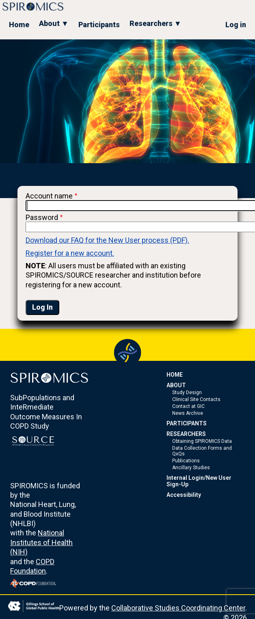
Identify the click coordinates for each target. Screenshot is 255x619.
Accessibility (183, 495)
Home (19, 24)
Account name (49, 196)
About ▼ (54, 23)
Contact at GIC (188, 406)
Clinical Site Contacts (196, 399)
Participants (99, 24)
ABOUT (176, 385)
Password (42, 217)
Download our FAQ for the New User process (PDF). (107, 240)
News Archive (187, 413)
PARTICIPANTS (186, 423)
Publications (186, 461)
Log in (235, 24)
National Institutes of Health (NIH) (41, 542)
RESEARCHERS (186, 434)
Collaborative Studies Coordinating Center (178, 608)
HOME (174, 374)
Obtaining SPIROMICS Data (202, 441)
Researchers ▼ (156, 23)
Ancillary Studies (191, 467)
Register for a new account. (70, 253)
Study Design (187, 392)
